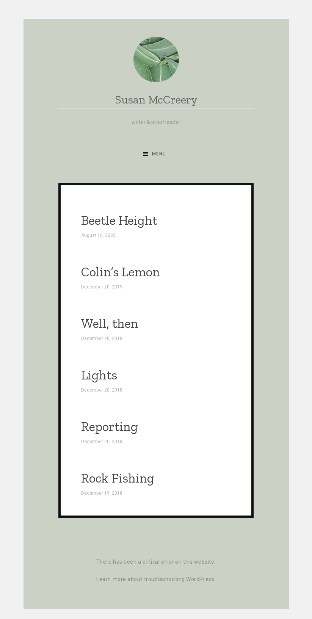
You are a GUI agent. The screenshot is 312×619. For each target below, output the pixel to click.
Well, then (109, 323)
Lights (99, 375)
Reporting (109, 426)
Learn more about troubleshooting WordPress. (155, 579)
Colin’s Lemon (120, 272)
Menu (159, 154)
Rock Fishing (117, 478)
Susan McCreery (156, 100)
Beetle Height (119, 220)
